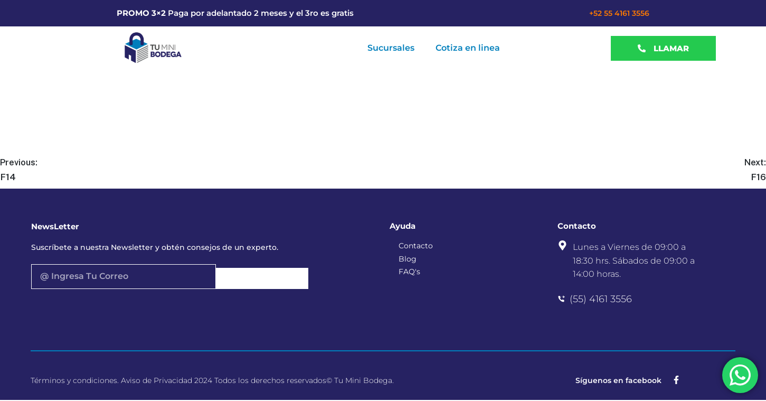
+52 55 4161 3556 (619, 13)
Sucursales (390, 48)
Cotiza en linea (468, 48)
